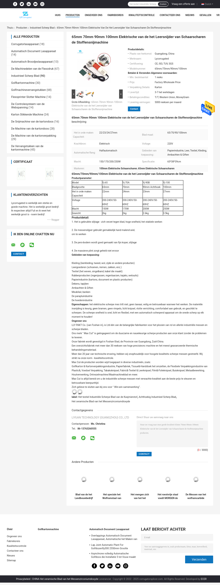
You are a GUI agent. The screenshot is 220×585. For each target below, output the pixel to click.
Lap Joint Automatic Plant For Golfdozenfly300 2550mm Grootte (109, 547)
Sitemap (11, 560)
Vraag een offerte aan (183, 4)
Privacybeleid (23, 579)
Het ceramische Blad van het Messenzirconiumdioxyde (101, 401)
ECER (204, 579)
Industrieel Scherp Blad (42, 27)
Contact (134, 109)
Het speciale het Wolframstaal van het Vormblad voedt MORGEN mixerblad (111, 496)
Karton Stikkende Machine (27, 114)
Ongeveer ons (93, 15)
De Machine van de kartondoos (30, 128)
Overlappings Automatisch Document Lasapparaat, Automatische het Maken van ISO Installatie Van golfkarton (114, 537)
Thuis (10, 27)
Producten (73, 15)
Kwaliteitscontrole (142, 15)
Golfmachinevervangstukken (28, 90)
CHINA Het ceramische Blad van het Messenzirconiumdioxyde (65, 579)
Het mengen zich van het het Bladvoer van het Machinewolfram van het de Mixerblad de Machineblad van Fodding (140, 496)
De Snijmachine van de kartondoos (32, 121)
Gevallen (205, 15)
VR (217, 15)
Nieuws (189, 15)
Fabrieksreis (116, 15)
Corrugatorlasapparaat (25, 44)
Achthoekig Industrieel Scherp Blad (157, 397)
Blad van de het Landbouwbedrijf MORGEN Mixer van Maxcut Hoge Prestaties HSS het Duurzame (84, 496)
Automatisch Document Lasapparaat (33, 51)
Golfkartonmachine (23, 82)
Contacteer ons (170, 15)
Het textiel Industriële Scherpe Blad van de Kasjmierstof (108, 397)
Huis (57, 15)
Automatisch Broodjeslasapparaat (32, 61)
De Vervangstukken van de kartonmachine (27, 148)
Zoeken (163, 4)
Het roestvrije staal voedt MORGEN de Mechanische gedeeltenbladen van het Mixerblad (168, 496)
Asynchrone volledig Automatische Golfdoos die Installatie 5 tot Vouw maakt (113, 555)
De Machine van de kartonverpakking (33, 135)
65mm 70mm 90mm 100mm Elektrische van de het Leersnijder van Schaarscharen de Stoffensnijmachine (97, 106)
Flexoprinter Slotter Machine (28, 97)
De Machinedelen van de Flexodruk (32, 68)
